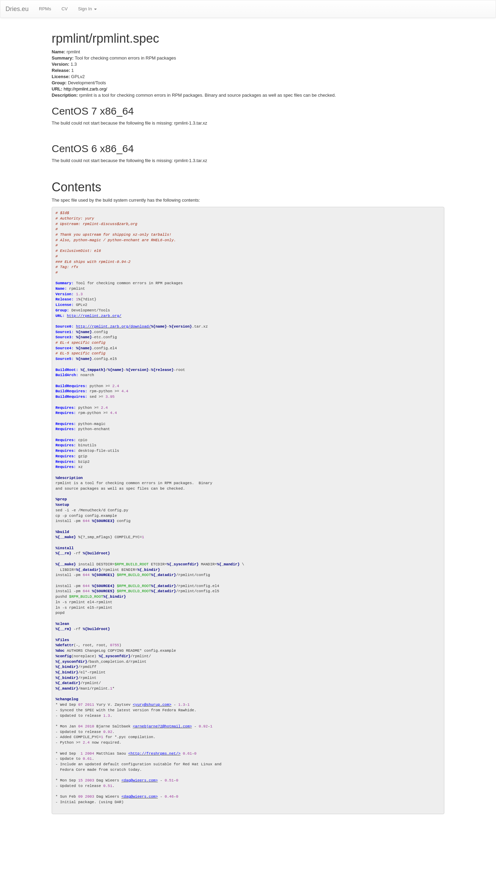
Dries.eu (17, 9)
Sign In (87, 8)
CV (64, 8)
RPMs (45, 8)
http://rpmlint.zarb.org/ (85, 89)
